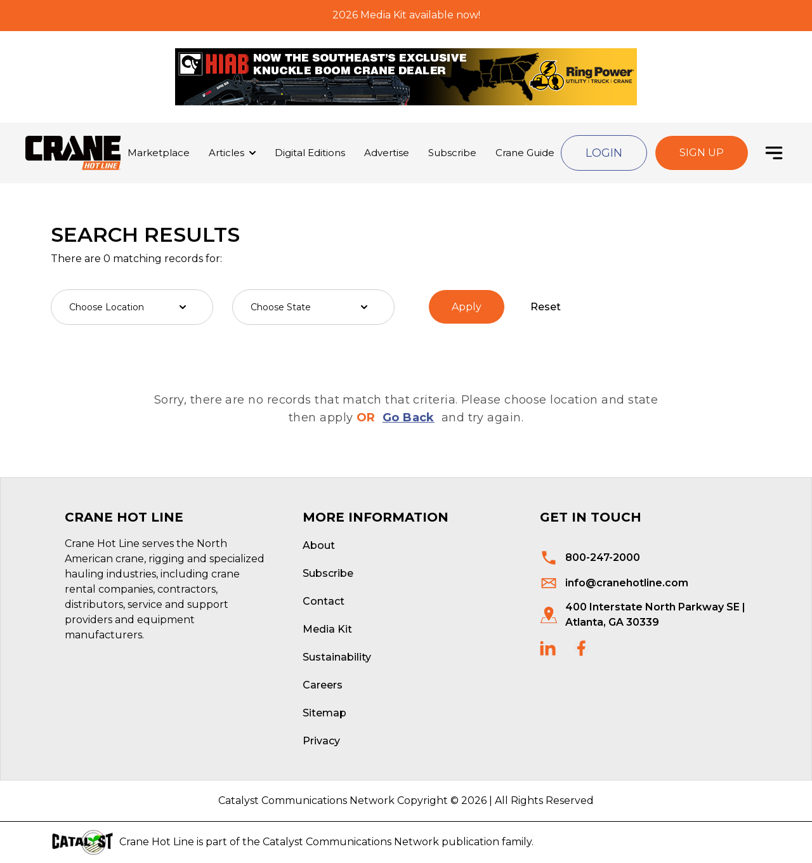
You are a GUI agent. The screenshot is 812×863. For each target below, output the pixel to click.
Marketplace (159, 153)
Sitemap (324, 713)
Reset (545, 307)
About (319, 545)
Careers (323, 685)
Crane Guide (524, 153)
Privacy (321, 741)
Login (604, 153)
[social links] (548, 648)
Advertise (386, 153)
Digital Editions (310, 153)
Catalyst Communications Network (351, 842)
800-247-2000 (602, 557)
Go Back (409, 418)
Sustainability (337, 657)
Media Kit (327, 629)
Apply (466, 307)
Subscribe (452, 153)
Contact (323, 601)
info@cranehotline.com (626, 583)
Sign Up (701, 153)
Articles (226, 153)
